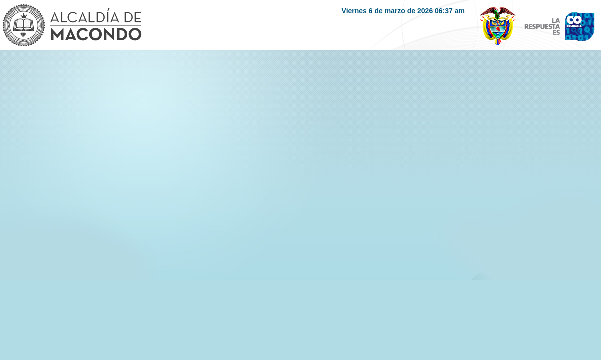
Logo (72, 26)
